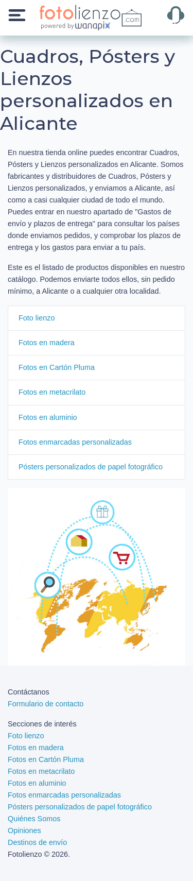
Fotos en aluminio (48, 417)
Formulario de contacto (45, 704)
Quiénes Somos (34, 819)
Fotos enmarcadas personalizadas (75, 442)
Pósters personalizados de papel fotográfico (91, 467)
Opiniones (24, 830)
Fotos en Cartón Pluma (57, 367)
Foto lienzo (37, 318)
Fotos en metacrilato (52, 392)
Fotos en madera (47, 342)
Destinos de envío (37, 842)
